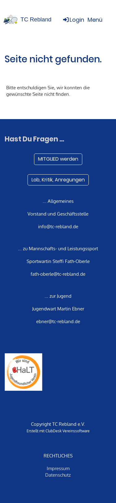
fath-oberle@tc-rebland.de (58, 274)
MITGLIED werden (58, 158)
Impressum (58, 468)
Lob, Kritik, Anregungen (58, 179)
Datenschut (57, 475)
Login (73, 20)
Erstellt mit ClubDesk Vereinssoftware (58, 431)
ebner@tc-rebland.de (58, 321)
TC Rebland (35, 19)
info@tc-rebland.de (58, 226)
